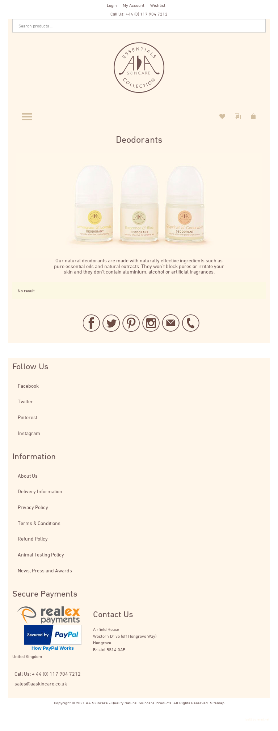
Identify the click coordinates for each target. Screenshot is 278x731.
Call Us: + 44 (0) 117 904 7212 (47, 674)
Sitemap (217, 702)
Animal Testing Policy (41, 554)
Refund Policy (33, 539)
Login (112, 5)
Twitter (25, 401)
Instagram (29, 433)
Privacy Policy (33, 507)
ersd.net (263, 719)
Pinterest (27, 417)
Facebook (28, 386)
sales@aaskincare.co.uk (40, 683)
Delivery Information (40, 491)
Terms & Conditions (39, 523)
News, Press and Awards (45, 570)
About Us (28, 476)
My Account (133, 5)
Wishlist (157, 5)
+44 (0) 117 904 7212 (147, 13)
